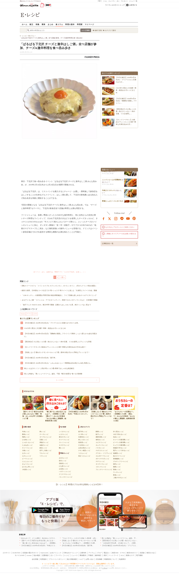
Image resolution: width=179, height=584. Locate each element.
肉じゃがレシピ (83, 440)
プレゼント (124, 1)
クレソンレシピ (64, 442)
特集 (37, 24)
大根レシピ (26, 450)
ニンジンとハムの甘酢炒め (111, 181)
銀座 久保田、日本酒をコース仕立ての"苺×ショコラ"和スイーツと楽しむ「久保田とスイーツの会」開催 (59, 290)
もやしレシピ (26, 456)
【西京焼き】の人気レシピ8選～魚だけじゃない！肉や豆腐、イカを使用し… (126, 111)
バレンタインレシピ (65, 477)
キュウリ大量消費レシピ (121, 445)
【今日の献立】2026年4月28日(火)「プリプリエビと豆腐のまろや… (126, 79)
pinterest (134, 218)
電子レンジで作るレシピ (121, 450)
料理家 (80, 24)
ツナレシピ (43, 456)
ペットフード (113, 555)
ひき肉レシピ (26, 440)
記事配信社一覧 (107, 243)
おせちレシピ (63, 458)
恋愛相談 (45, 555)
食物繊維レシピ (118, 459)
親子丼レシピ (82, 431)
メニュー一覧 (133, 1)
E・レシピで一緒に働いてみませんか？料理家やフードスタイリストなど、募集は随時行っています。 (79, 564)
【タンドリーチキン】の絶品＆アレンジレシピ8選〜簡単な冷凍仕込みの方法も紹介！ (55, 347)
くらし (105, 1)
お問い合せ (90, 559)
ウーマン (59, 555)
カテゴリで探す (110, 30)
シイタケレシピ (64, 431)
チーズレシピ (44, 434)
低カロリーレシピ (119, 456)
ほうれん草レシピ (28, 467)
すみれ (23, 314)
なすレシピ (26, 453)
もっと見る (59, 380)
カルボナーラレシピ (102, 456)
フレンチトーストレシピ (104, 469)
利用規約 (43, 559)
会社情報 (35, 559)
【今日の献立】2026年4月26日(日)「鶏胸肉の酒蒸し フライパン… (126, 101)
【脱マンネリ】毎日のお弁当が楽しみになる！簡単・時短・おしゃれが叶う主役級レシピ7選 (54, 540)
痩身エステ (130, 555)
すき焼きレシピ (83, 445)
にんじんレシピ (27, 461)
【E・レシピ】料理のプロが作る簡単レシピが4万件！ (79, 484)
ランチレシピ (117, 472)
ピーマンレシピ (27, 459)
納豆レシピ (43, 448)
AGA (122, 555)
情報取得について (110, 559)
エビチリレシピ (101, 442)
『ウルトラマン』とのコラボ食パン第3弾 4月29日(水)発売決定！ (85, 538)
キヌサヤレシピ (64, 445)
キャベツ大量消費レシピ (121, 440)
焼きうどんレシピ (84, 456)
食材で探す (98, 30)
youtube (128, 218)
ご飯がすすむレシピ (120, 477)
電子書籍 (139, 555)
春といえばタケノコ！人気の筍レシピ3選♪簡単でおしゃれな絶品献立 (49, 368)
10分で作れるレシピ (120, 434)
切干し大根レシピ (45, 450)
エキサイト (133, 5)
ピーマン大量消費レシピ (121, 442)
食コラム (59, 24)
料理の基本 (70, 24)
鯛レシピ (62, 448)
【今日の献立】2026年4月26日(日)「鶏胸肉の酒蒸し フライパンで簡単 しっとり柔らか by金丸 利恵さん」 (60, 335)
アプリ (29, 314)
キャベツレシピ (27, 448)
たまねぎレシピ (27, 445)
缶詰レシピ (117, 437)
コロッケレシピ (101, 467)
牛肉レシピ (26, 431)
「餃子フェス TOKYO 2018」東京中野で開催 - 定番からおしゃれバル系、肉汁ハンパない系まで (56, 305)
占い (118, 1)
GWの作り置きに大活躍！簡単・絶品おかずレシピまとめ (45, 328)
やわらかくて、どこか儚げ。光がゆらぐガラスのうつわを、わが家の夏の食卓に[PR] (51, 538)
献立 (31, 24)
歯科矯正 (98, 555)
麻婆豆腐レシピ (101, 437)
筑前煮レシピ (82, 442)
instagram (116, 218)
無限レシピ (117, 467)
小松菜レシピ (26, 469)
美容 (105, 555)
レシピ (66, 555)
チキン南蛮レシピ (84, 450)
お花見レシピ (63, 469)
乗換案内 (83, 555)
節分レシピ (62, 461)
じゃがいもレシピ (28, 442)
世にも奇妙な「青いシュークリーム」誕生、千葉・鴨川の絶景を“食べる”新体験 (53, 374)
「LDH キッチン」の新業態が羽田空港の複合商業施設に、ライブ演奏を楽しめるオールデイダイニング (59, 295)
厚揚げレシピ (44, 442)
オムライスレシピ (102, 445)
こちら (104, 568)
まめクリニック (55, 553)
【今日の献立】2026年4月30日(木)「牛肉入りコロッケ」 (41, 545)
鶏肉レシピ (26, 437)
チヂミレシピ (100, 461)
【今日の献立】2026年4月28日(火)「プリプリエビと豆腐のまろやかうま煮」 (51, 323)
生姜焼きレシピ (83, 437)
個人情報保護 (72, 559)
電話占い (107, 553)
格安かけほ (151, 553)
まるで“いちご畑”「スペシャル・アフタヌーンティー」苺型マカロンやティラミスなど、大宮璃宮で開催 (59, 300)
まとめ (50, 24)
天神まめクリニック (70, 553)
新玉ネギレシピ (64, 437)
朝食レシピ (117, 469)
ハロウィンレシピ (65, 471)
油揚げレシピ (44, 445)
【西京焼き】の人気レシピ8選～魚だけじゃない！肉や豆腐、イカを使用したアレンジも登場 (57, 342)
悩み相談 (37, 555)
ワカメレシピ (44, 453)
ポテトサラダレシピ (102, 459)
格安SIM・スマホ (118, 553)
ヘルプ (81, 559)
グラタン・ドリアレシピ (104, 453)
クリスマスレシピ (65, 474)
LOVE (35, 314)
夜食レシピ (117, 475)
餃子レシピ (99, 434)
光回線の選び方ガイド (30, 553)
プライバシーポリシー (57, 559)
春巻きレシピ (100, 440)
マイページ (89, 24)
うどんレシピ (82, 453)
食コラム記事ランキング (29, 318)
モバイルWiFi (19, 555)
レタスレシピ (63, 434)
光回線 (142, 553)
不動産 (90, 555)
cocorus (29, 555)
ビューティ (112, 1)
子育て (100, 1)
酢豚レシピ (99, 431)
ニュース (74, 555)
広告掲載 (99, 559)
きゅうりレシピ (27, 464)
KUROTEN (16, 553)
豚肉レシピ (26, 434)
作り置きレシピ (118, 431)
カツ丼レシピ (82, 434)
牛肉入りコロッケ (108, 191)
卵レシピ (42, 431)
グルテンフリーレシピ (120, 461)
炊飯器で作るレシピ (120, 448)
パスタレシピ (100, 448)
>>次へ (62, 277)
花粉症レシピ (63, 463)
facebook (103, 218)
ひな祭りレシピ (64, 466)
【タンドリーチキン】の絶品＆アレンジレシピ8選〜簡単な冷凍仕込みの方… (126, 122)
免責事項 (122, 559)
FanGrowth (44, 553)
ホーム (24, 24)
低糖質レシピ (117, 453)
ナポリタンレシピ (102, 450)
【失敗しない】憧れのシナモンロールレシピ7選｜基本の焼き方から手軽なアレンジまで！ (57, 352)
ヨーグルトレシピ (45, 437)
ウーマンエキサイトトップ (115, 5)
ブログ (99, 553)
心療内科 (83, 553)
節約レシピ (117, 464)
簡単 (43, 24)
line (122, 218)
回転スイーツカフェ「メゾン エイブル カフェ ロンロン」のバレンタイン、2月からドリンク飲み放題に (59, 286)
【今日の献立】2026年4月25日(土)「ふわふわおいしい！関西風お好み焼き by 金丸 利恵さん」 (58, 363)
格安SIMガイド (132, 553)
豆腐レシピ (43, 440)
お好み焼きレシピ (84, 448)
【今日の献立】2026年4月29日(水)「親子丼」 (40, 358)
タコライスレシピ (102, 464)
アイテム (91, 553)
